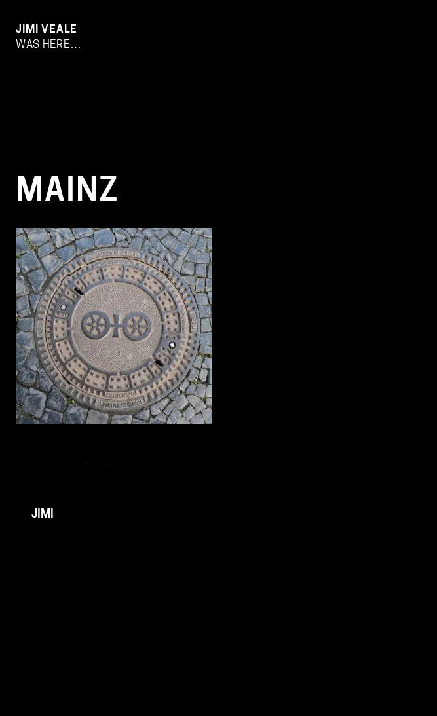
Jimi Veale (46, 29)
